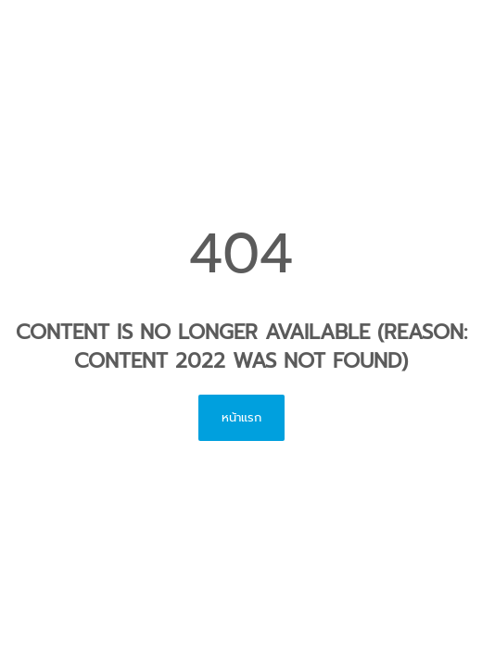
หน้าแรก (241, 417)
